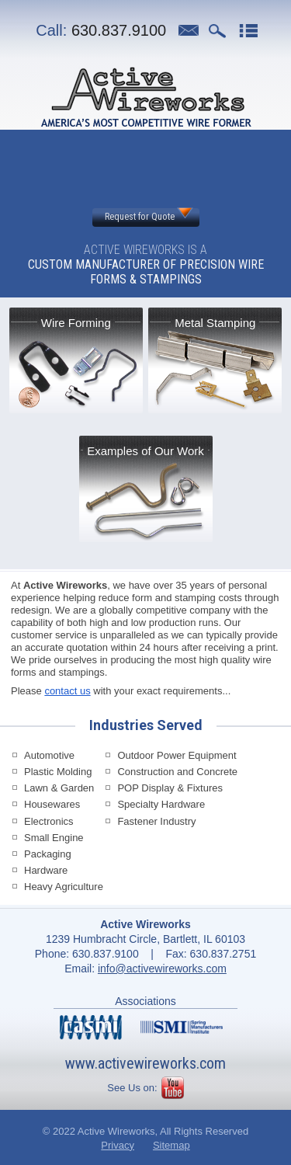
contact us (67, 691)
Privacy (117, 1145)
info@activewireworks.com (162, 968)
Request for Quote (140, 216)
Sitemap (171, 1145)
